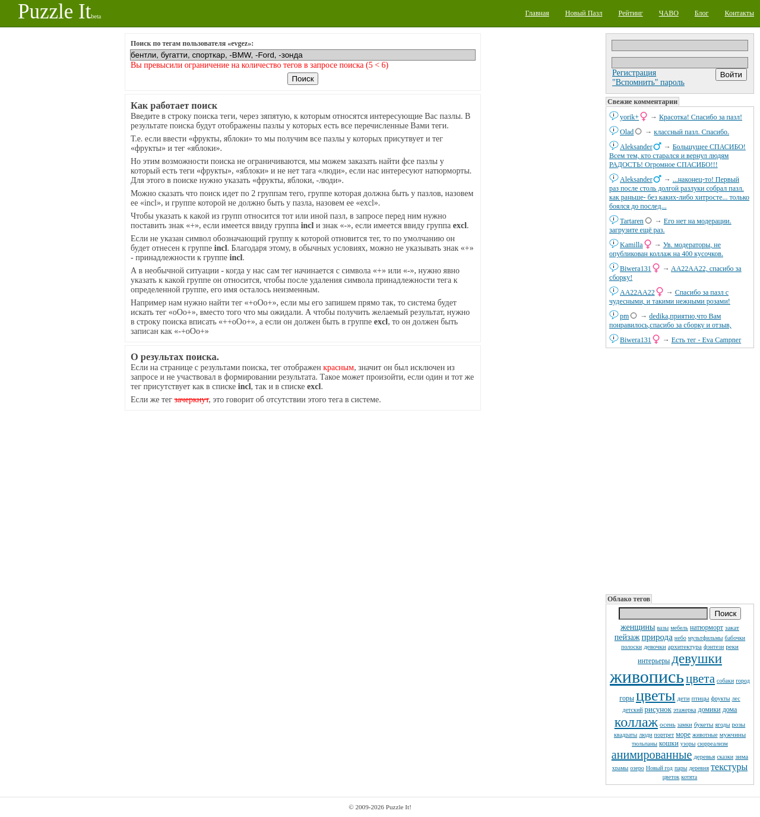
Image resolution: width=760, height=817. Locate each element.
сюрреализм (712, 743)
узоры (688, 743)
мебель (679, 627)
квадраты (625, 734)
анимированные (652, 754)
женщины (637, 627)
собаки (725, 680)
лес (736, 698)
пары (681, 768)
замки (684, 724)
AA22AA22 (637, 292)
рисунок (658, 709)
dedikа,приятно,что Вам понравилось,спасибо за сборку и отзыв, (670, 320)
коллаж (636, 722)
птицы (701, 698)
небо (680, 638)
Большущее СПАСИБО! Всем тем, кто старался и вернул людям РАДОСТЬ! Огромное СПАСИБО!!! (677, 156)
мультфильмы (705, 638)
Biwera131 (635, 268)
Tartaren (632, 221)
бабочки (735, 638)
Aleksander (636, 147)
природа (656, 637)
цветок (671, 777)
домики (709, 709)
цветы (655, 695)
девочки (655, 646)
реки (732, 646)
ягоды (722, 724)
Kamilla (631, 245)
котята (689, 777)
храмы (620, 768)
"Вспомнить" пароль (648, 82)
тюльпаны (644, 743)
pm (624, 316)
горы (626, 698)
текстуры (729, 767)
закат (732, 627)
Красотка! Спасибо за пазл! (700, 117)
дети (683, 698)
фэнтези (714, 646)
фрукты (720, 698)
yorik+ (629, 117)
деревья (704, 756)
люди (645, 734)
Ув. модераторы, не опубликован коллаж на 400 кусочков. (666, 249)
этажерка (684, 709)
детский (633, 709)
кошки (669, 743)
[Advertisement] (680, 470)
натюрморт (706, 627)
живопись (647, 676)
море (683, 734)
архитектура (685, 646)
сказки (725, 756)
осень (668, 724)
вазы (663, 627)
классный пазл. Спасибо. (691, 132)
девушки (697, 658)
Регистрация (634, 72)
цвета (700, 678)
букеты (704, 724)
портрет (664, 734)
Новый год (659, 768)
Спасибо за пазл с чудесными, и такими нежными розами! (669, 296)
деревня (699, 768)
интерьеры (654, 661)
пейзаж (627, 637)
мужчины (733, 734)
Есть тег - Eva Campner (707, 340)
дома (730, 709)
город (743, 680)
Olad (627, 132)
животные (705, 734)
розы (738, 724)
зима (741, 756)
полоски (631, 646)
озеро (637, 768)
